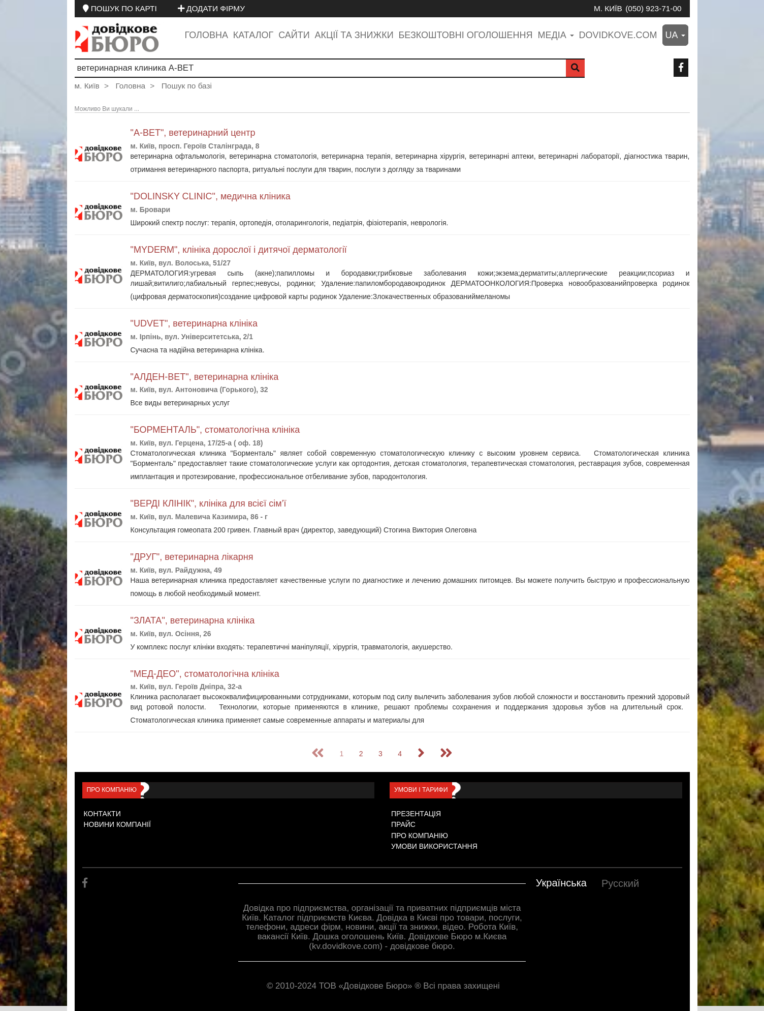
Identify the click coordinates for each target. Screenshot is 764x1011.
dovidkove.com (618, 35)
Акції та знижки (354, 35)
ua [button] (675, 35)
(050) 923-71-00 (653, 8)
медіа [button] (555, 35)
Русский (620, 883)
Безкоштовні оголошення (465, 35)
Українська (561, 882)
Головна (206, 35)
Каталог (253, 35)
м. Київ (608, 8)
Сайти (293, 35)
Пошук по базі (187, 85)
